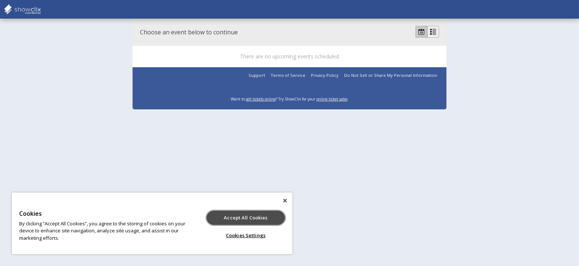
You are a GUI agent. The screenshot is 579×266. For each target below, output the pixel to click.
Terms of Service (288, 75)
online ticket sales (331, 99)
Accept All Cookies (245, 217)
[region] (152, 223)
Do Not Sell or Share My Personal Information (390, 75)
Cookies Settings (245, 235)
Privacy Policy (325, 75)
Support (257, 75)
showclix (41, 9)
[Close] (285, 200)
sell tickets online (261, 99)
